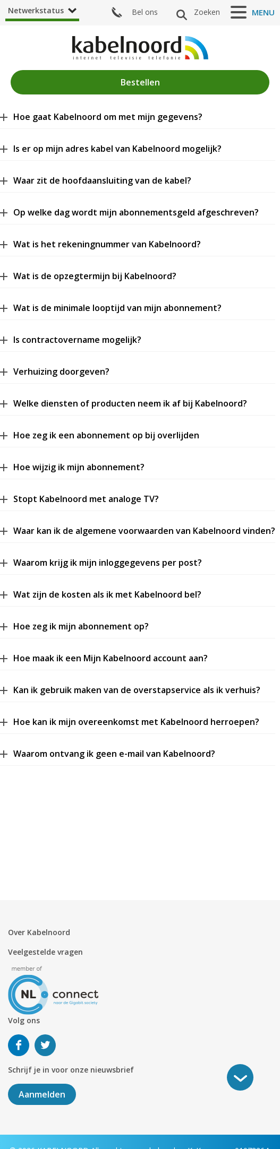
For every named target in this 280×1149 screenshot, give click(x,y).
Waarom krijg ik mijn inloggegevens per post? (107, 562)
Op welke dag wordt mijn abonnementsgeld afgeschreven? (136, 212)
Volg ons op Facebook (18, 1045)
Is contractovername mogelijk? (77, 339)
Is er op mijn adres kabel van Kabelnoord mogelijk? (117, 148)
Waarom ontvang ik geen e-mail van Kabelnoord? (114, 753)
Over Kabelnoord (39, 932)
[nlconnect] (53, 989)
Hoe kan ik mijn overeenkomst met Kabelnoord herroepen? (136, 722)
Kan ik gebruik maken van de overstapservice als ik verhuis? (136, 690)
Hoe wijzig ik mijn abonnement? (79, 467)
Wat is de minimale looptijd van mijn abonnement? (117, 308)
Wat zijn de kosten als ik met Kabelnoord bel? (107, 594)
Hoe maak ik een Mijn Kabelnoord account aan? (110, 658)
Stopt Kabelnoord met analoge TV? (86, 499)
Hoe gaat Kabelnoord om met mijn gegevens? (107, 117)
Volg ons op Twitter (45, 1045)
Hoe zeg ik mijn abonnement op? (81, 626)
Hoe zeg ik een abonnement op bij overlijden (106, 435)
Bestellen (140, 82)
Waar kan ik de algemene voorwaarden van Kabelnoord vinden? (144, 531)
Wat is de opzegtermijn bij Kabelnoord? (94, 276)
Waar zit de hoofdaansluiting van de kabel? (102, 180)
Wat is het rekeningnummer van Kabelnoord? (107, 244)
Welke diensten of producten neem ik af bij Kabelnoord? (130, 403)
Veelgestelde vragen (45, 952)
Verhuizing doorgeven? (61, 371)
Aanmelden (42, 1094)
